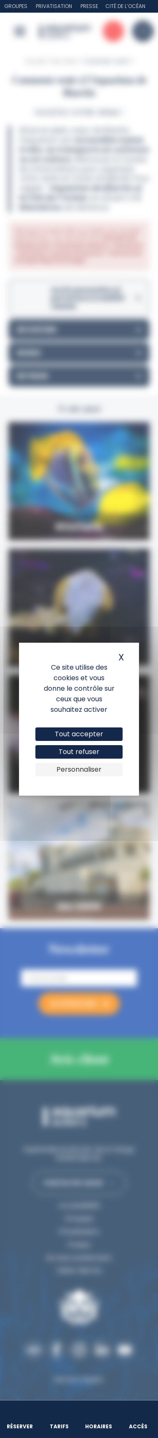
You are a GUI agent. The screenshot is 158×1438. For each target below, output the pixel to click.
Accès (138, 1426)
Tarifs (59, 1426)
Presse (89, 6)
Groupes (15, 6)
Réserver (20, 1426)
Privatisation (54, 6)
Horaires (98, 1426)
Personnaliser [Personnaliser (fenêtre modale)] (79, 769)
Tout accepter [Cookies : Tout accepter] (79, 734)
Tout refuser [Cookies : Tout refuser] (79, 752)
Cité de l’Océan (125, 6)
